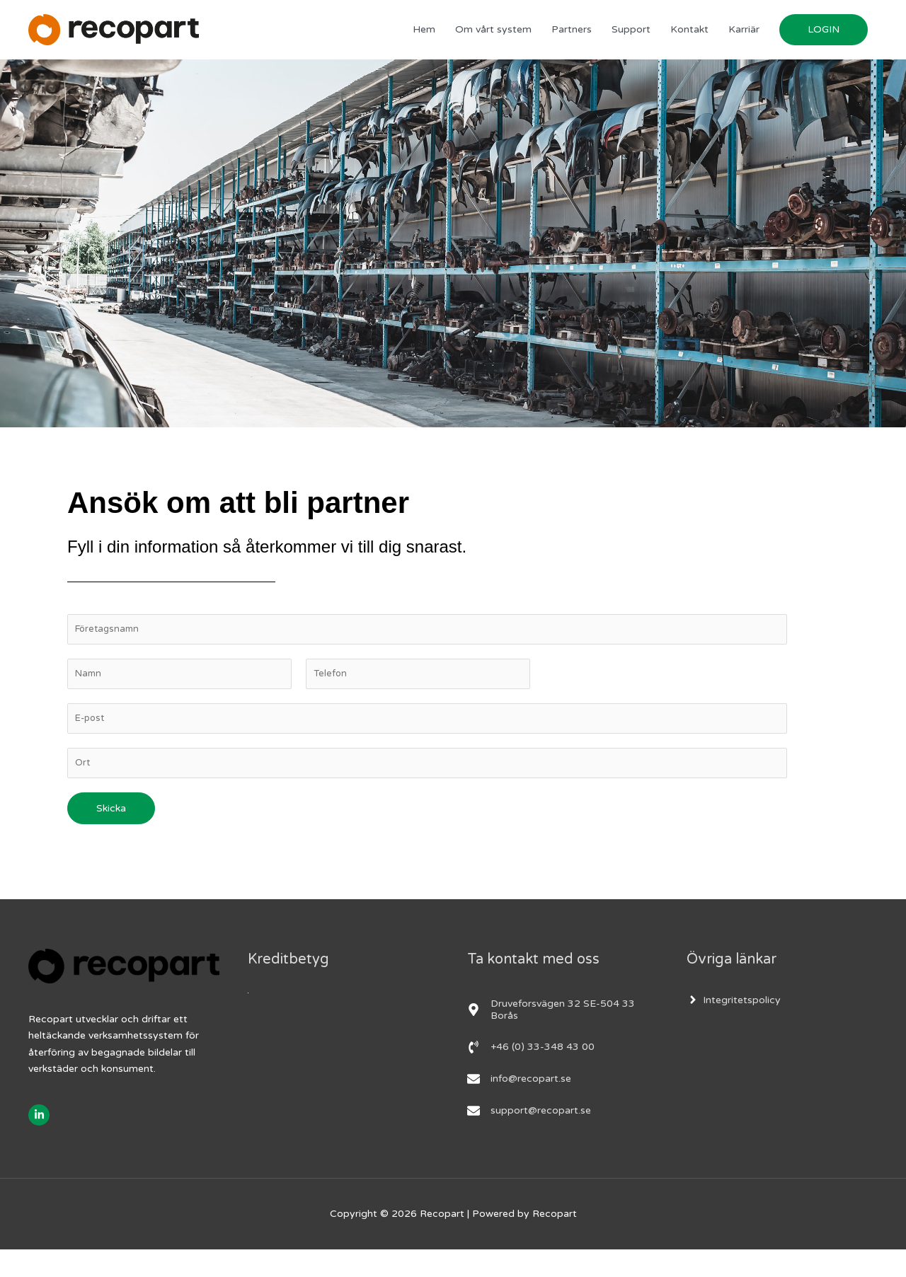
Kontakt (689, 39)
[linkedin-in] (40, 1141)
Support (631, 39)
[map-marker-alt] (562, 1036)
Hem (424, 39)
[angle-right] (734, 1026)
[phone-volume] (531, 1074)
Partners (571, 39)
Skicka (111, 835)
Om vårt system (493, 39)
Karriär (743, 39)
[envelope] (519, 1105)
